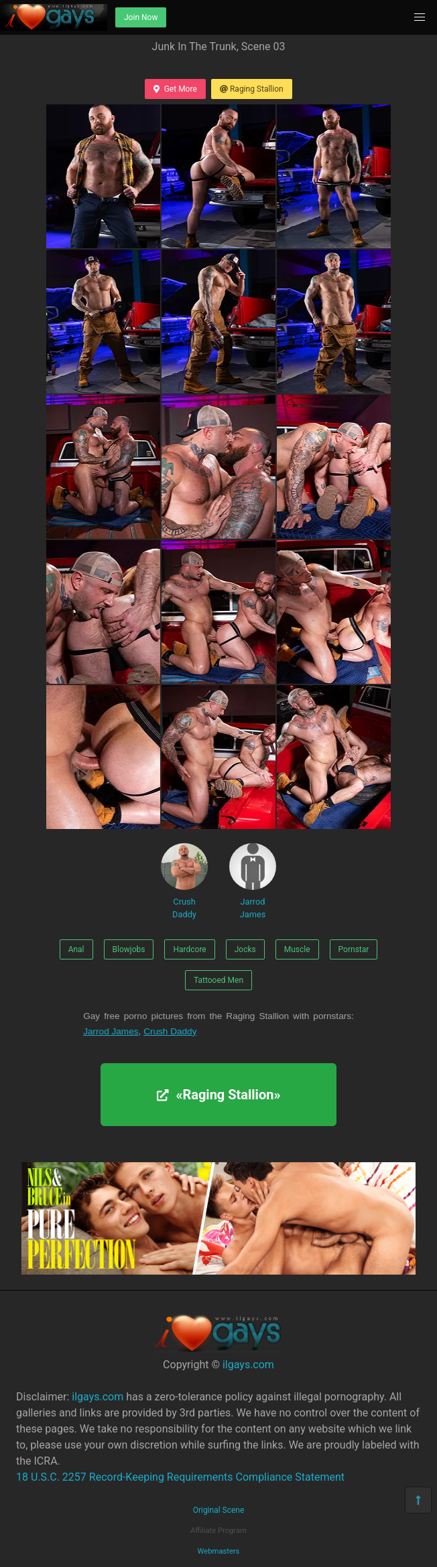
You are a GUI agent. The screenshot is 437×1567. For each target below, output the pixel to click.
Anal (76, 949)
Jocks (245, 949)
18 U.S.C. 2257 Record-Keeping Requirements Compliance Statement (180, 1477)
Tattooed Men (218, 980)
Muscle (297, 949)
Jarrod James (252, 881)
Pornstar (353, 949)
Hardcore (189, 949)
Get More (174, 89)
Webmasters (219, 1551)
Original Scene (219, 1510)
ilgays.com (248, 1364)
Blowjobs (129, 949)
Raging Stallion (252, 89)
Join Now (141, 17)
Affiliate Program (218, 1530)
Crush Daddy (184, 881)
